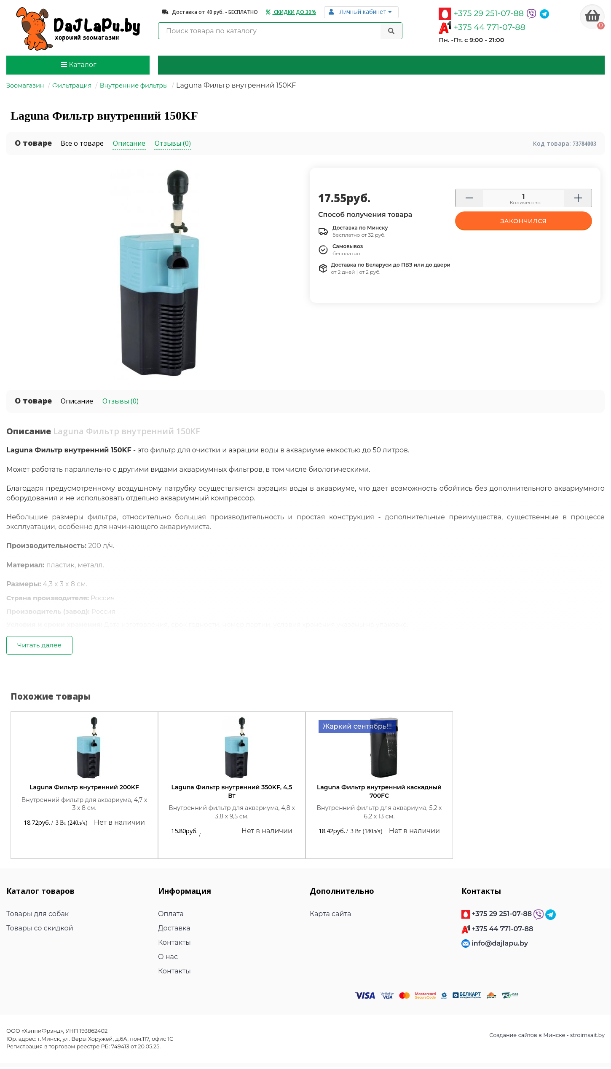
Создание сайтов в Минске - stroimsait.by (547, 1037)
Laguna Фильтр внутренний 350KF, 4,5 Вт (232, 793)
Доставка (174, 930)
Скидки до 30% (291, 12)
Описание (77, 401)
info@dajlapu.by (500, 945)
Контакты (174, 945)
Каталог (78, 65)
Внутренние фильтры (134, 85)
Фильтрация (71, 85)
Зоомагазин (25, 85)
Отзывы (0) (120, 401)
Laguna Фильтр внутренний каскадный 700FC (379, 793)
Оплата (171, 916)
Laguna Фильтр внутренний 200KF (84, 789)
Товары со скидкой (39, 930)
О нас (168, 959)
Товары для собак (37, 916)
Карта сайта (330, 916)
